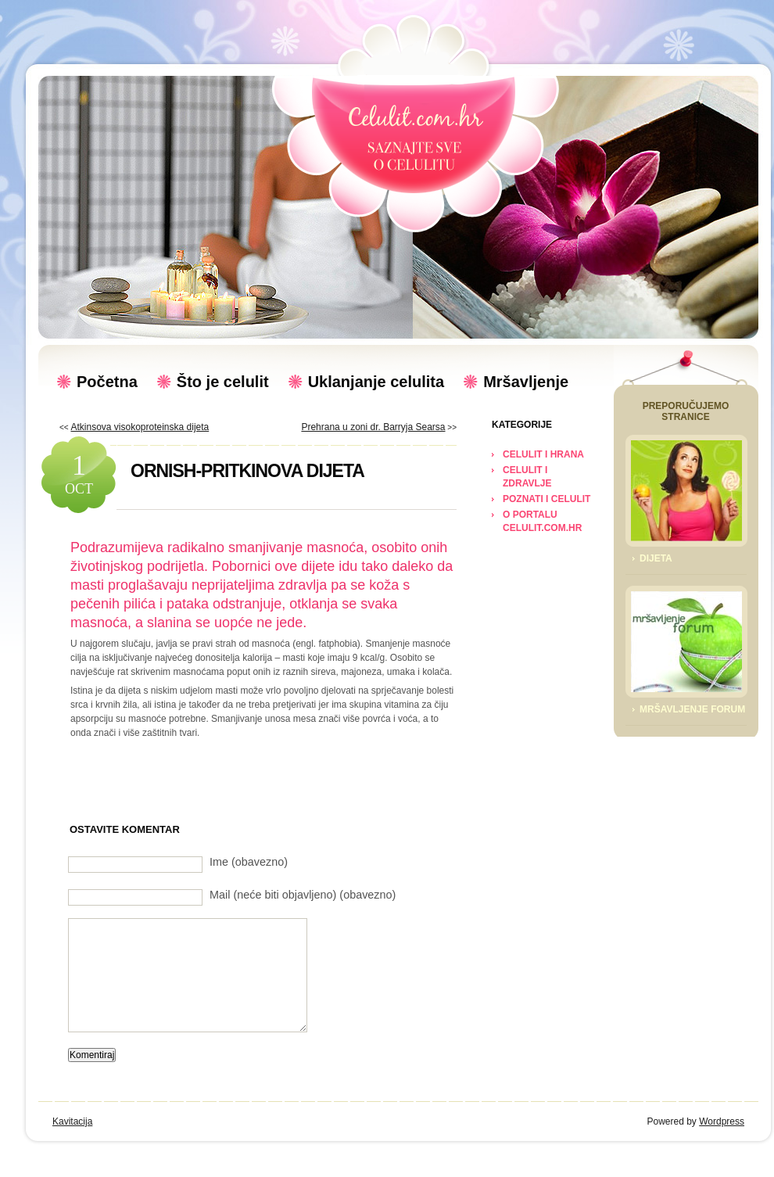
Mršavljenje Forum (692, 709)
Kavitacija (72, 1121)
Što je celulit (223, 381)
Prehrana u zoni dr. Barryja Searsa (373, 427)
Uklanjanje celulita (376, 381)
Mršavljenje (525, 381)
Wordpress (721, 1121)
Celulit (415, 137)
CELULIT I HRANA (543, 454)
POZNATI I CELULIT (546, 498)
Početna (107, 381)
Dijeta (656, 558)
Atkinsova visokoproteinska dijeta (139, 427)
